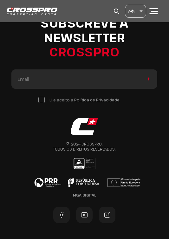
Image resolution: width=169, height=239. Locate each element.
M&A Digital (84, 195)
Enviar (147, 79)
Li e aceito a (84, 100)
